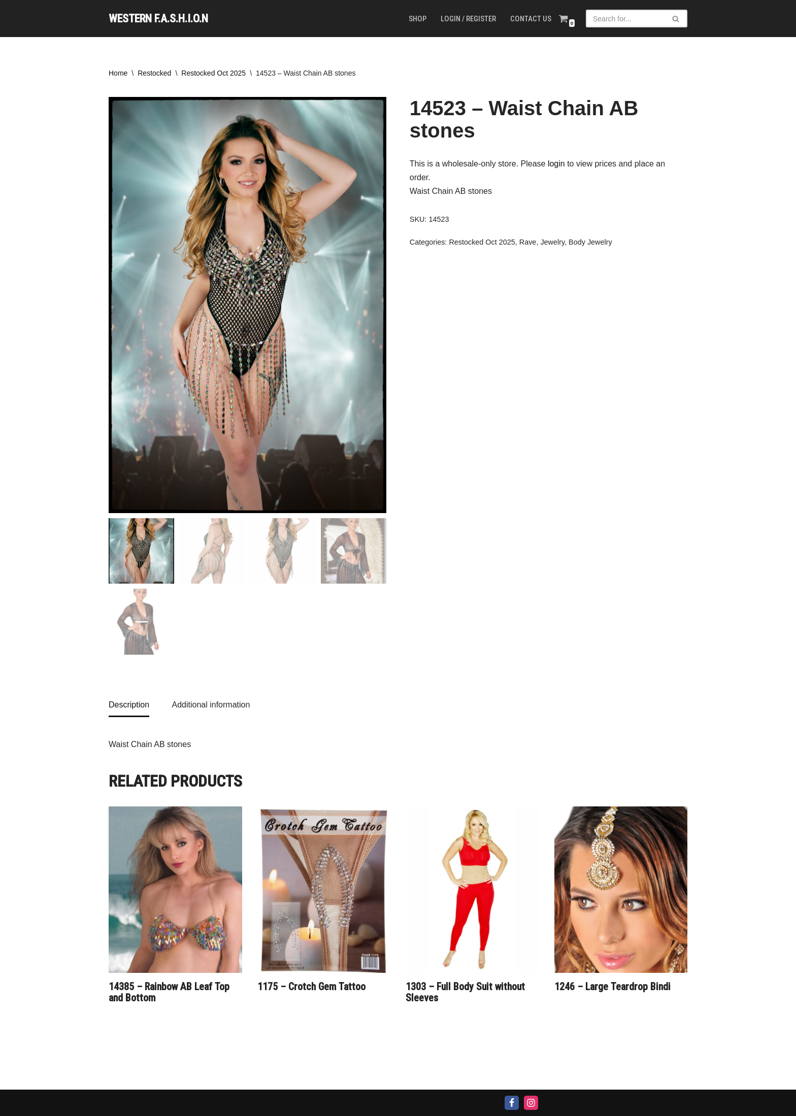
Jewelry (552, 242)
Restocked (154, 73)
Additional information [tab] (211, 704)
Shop (417, 18)
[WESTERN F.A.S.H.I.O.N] (158, 18)
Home (118, 73)
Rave (528, 242)
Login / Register (468, 18)
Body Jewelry (590, 242)
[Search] (625, 18)
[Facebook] (512, 1103)
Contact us (530, 18)
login (556, 163)
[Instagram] (531, 1103)
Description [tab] (129, 704)
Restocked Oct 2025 (213, 73)
